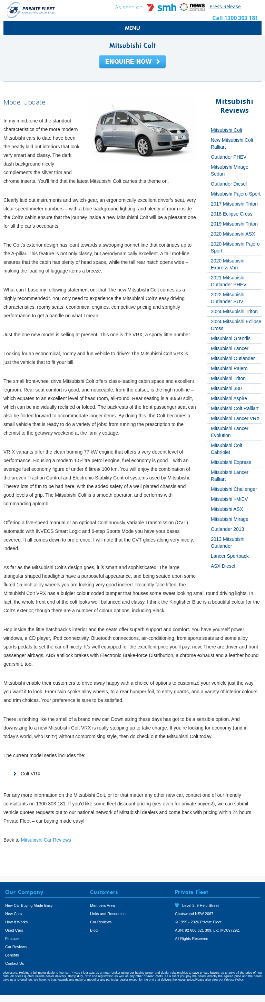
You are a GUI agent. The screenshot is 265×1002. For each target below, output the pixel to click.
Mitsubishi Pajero (229, 368)
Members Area (102, 905)
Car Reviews (16, 947)
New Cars (13, 914)
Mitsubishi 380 (226, 388)
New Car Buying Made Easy (29, 905)
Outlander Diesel (229, 184)
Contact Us (14, 963)
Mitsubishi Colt (226, 130)
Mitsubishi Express (231, 462)
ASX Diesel (223, 566)
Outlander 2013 (227, 529)
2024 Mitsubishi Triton (234, 311)
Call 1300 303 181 (235, 18)
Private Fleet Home (31, 9)
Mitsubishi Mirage (229, 519)
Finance (12, 938)
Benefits (12, 955)
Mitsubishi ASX (227, 509)
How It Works (16, 922)
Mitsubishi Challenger (234, 489)
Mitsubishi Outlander (233, 358)
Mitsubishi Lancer (229, 348)
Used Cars (14, 930)
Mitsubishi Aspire (229, 398)
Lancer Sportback (230, 556)
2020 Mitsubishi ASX (233, 234)
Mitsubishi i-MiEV (229, 499)
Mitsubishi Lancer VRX (235, 418)
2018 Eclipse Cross (232, 214)
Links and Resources (108, 914)
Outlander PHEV (229, 157)
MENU (132, 28)
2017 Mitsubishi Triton (234, 204)
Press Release (225, 6)
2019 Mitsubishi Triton (234, 224)
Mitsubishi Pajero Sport (236, 194)
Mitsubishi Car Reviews (46, 840)
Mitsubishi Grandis (231, 338)
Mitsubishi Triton (228, 378)
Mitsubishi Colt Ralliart (234, 408)
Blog (94, 930)
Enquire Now (132, 62)
